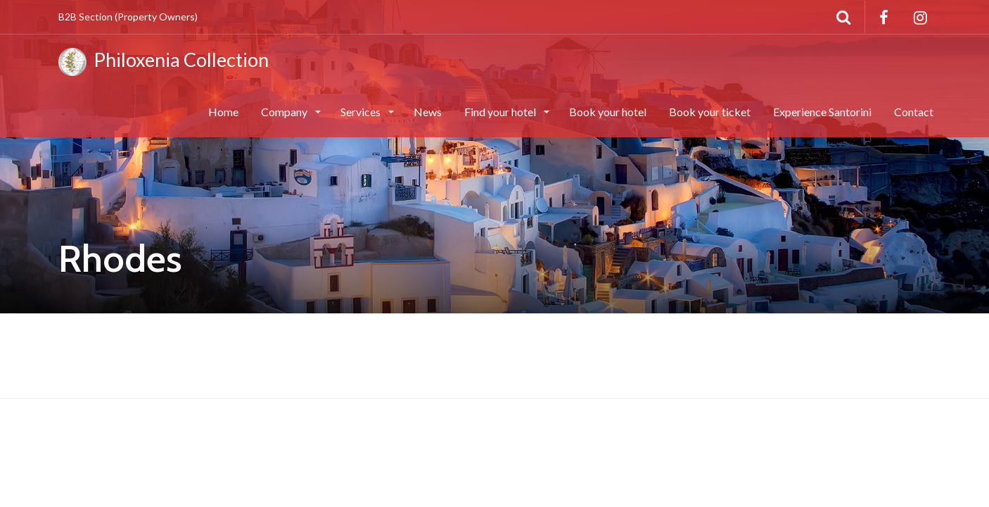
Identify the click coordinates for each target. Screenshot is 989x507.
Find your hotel (501, 111)
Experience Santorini (822, 111)
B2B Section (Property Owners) (128, 17)
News (428, 111)
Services (361, 111)
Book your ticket (710, 111)
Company (285, 111)
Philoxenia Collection (163, 62)
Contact (913, 111)
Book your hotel (607, 111)
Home (223, 111)
